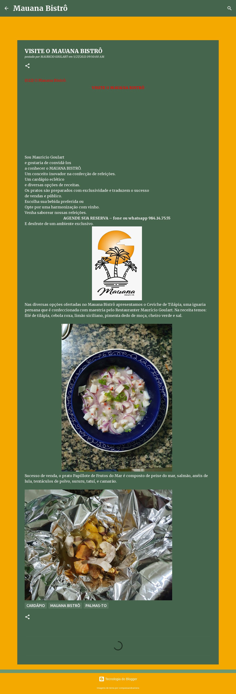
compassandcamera (129, 688)
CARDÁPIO (36, 606)
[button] (27, 66)
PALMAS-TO (96, 606)
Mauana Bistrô (40, 8)
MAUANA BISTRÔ (65, 606)
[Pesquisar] (229, 8)
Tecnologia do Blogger (118, 679)
